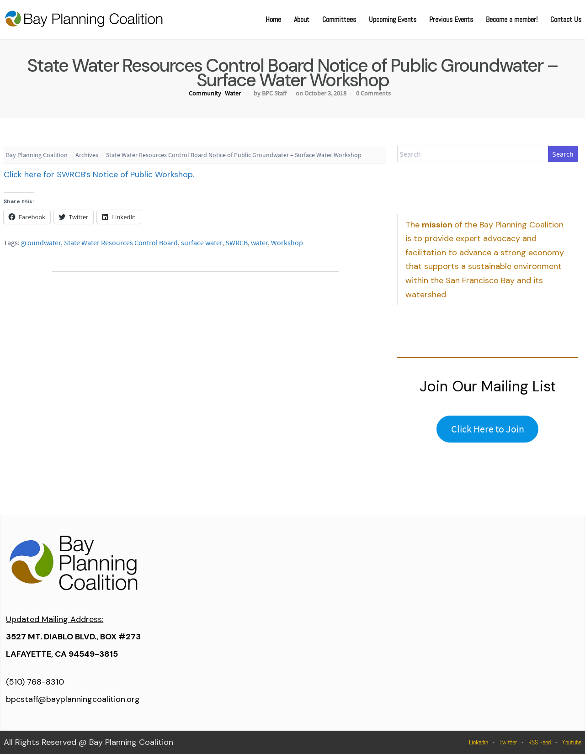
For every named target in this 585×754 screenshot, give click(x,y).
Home (273, 19)
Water (233, 93)
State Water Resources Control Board (121, 242)
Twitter (508, 742)
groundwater (41, 242)
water (259, 242)
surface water (201, 242)
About (301, 19)
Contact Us (565, 19)
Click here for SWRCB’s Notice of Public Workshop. (99, 174)
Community (205, 93)
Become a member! (511, 19)
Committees (339, 19)
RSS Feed (539, 742)
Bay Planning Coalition (37, 155)
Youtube (571, 742)
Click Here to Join (487, 428)
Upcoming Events (392, 19)
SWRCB (236, 242)
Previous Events (451, 19)
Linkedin (478, 742)
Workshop (287, 242)
